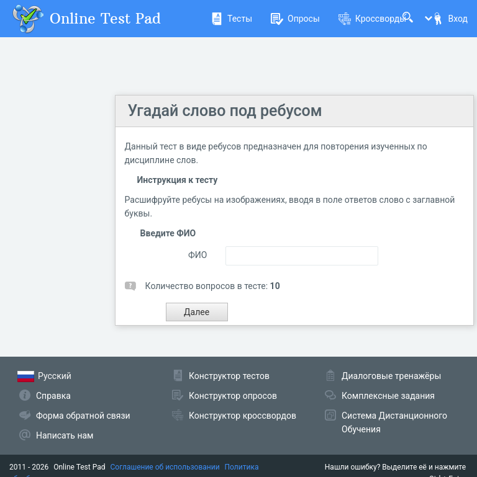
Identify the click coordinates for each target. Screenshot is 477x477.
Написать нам (64, 435)
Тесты (231, 18)
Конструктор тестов (229, 376)
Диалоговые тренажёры (391, 376)
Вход (450, 18)
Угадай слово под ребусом (225, 111)
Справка (53, 396)
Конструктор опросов (233, 396)
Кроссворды (372, 18)
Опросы (295, 18)
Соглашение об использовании (165, 467)
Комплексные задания (388, 396)
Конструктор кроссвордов (242, 416)
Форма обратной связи (83, 416)
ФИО (197, 255)
